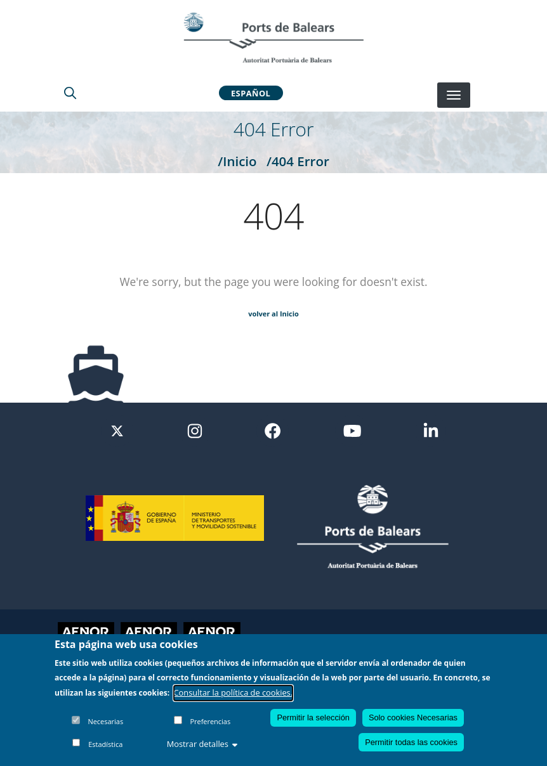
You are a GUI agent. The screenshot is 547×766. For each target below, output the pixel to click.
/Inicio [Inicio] (237, 161)
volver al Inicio (273, 313)
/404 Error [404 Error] (298, 161)
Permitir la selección (313, 718)
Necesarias (105, 722)
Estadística (105, 745)
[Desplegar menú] (454, 95)
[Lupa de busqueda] (70, 92)
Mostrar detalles (202, 744)
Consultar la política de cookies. (233, 693)
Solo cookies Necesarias (413, 718)
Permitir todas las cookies (411, 743)
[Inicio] (273, 37)
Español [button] (250, 92)
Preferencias (210, 722)
